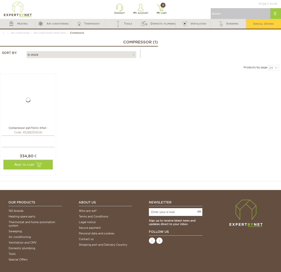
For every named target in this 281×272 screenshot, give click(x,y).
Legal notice (87, 222)
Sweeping (15, 231)
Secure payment (90, 227)
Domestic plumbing (22, 248)
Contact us (86, 239)
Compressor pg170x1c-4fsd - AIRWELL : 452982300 (28, 127)
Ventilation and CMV (23, 242)
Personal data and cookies (96, 233)
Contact (119, 9)
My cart (162, 9)
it (268, 3)
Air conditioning (20, 237)
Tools (12, 253)
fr (260, 3)
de (275, 3)
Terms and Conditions (93, 216)
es (271, 3)
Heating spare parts (22, 216)
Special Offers (18, 259)
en (264, 3)
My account (140, 9)
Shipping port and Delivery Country (103, 244)
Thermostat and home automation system (32, 224)
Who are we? (88, 210)
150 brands (16, 210)
